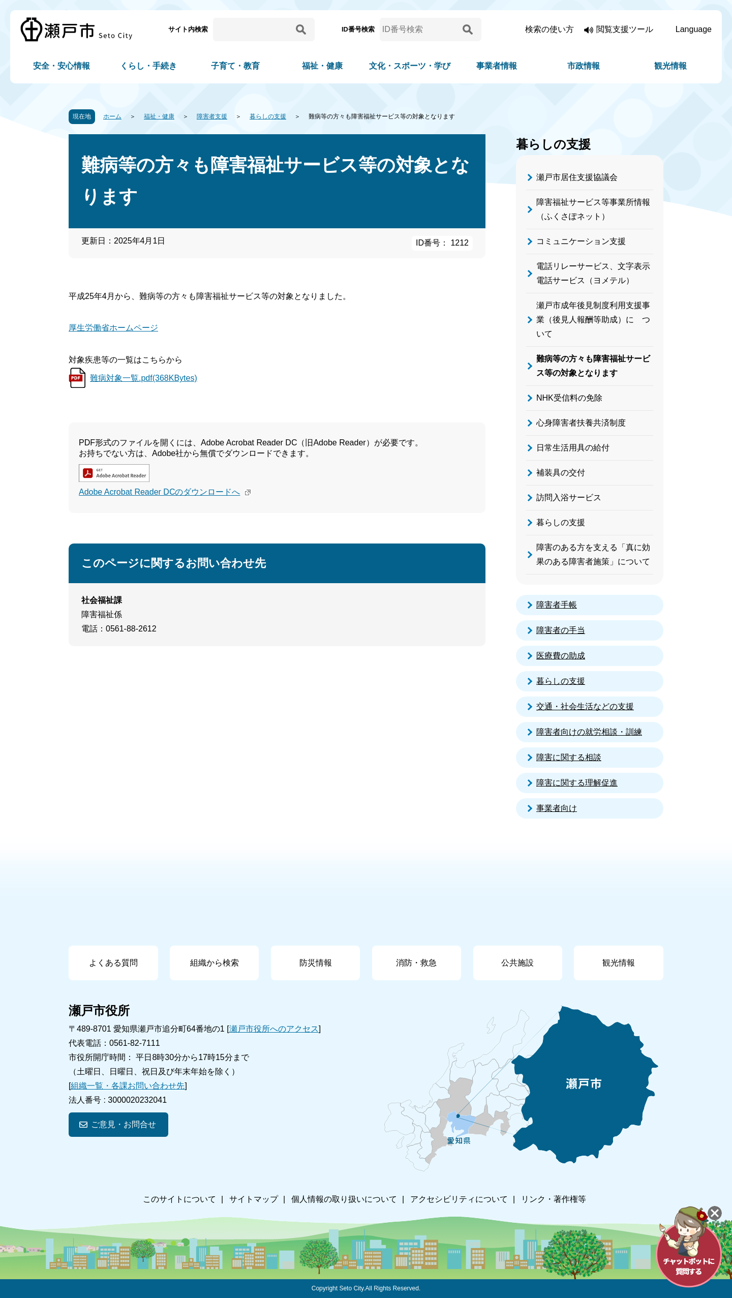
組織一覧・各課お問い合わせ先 (128, 1085)
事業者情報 (496, 66)
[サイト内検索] (253, 29)
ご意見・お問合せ (123, 1124)
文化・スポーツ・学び (409, 66)
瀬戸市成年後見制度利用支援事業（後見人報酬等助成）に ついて (593, 319)
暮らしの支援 (268, 116)
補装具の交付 (560, 472)
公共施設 (517, 962)
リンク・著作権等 (553, 1199)
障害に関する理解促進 (577, 782)
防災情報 (315, 962)
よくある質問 (113, 962)
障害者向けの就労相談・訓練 (589, 732)
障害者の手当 (560, 630)
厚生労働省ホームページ (113, 327)
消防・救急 (416, 962)
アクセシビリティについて (459, 1199)
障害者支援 (212, 116)
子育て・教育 (235, 66)
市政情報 (583, 66)
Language (694, 29)
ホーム (112, 116)
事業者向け (556, 808)
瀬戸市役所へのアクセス (274, 1028)
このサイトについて (179, 1199)
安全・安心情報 (61, 66)
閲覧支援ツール (624, 29)
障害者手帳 (556, 604)
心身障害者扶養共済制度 (581, 422)
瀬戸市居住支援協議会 (577, 177)
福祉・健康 (322, 66)
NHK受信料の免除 (569, 398)
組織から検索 (214, 962)
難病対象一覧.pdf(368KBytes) (143, 378)
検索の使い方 (549, 29)
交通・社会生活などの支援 (585, 706)
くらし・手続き (148, 66)
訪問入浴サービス (568, 497)
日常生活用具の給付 (572, 447)
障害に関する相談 (568, 757)
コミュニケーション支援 (581, 241)
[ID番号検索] (419, 29)
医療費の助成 (560, 655)
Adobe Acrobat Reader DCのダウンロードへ (166, 492)
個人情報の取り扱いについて (344, 1199)
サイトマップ (253, 1199)
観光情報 (670, 66)
